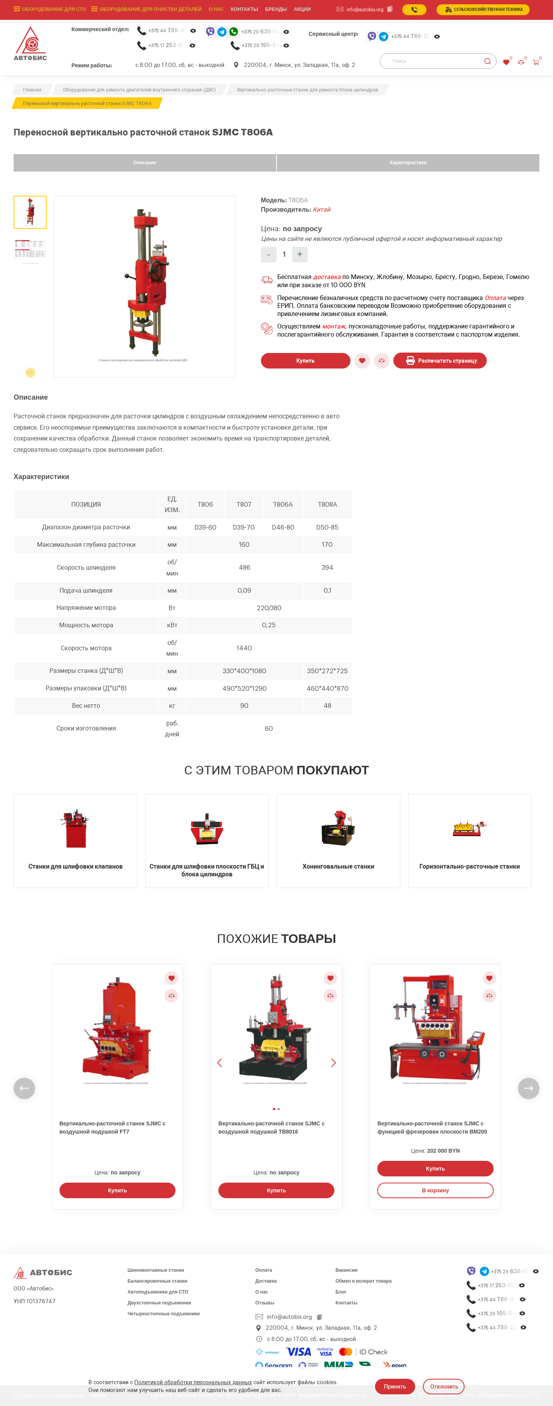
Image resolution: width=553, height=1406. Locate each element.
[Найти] (488, 61)
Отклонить (444, 1386)
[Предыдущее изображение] (220, 1034)
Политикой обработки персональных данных (193, 1382)
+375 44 (172, 30)
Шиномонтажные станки (155, 1270)
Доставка (265, 1281)
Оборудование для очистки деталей (148, 9)
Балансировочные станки (157, 1281)
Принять (395, 1386)
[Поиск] (438, 61)
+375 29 (265, 31)
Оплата (495, 298)
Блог (340, 1292)
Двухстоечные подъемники (159, 1303)
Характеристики (407, 162)
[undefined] (24, 1088)
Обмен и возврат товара (363, 1281)
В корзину (435, 1190)
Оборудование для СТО (53, 9)
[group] (145, 286)
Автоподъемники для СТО (157, 1292)
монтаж (333, 326)
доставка (327, 277)
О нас (212, 9)
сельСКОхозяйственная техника (484, 10)
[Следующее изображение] (332, 1034)
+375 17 (172, 45)
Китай (321, 210)
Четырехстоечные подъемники (163, 1313)
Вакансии (346, 1270)
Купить (305, 360)
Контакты (346, 1303)
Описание (145, 162)
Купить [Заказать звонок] (117, 1190)
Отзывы (264, 1303)
